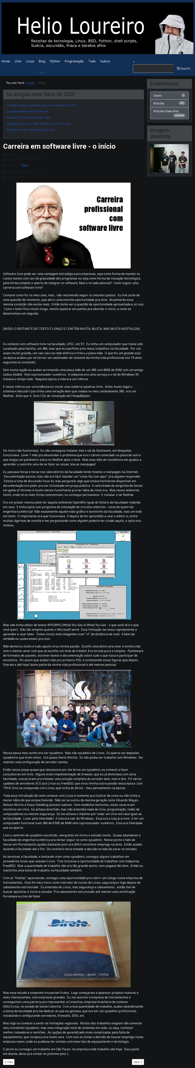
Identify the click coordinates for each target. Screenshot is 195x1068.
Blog (42, 61)
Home (6, 61)
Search (183, 68)
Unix (18, 61)
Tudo (92, 61)
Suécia (105, 61)
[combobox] (153, 68)
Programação (74, 61)
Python (55, 61)
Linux (30, 61)
